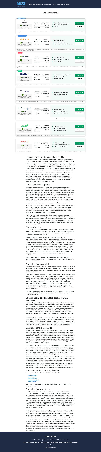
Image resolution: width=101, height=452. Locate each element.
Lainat (30, 4)
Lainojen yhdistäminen (38, 4)
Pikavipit (54, 4)
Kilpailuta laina (47, 4)
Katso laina (79, 26)
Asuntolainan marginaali (33, 380)
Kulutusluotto (60, 4)
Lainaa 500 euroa (32, 381)
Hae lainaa (79, 23)
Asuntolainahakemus (32, 375)
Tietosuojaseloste (50, 444)
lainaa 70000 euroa (32, 378)
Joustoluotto (66, 4)
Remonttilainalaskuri (32, 377)
